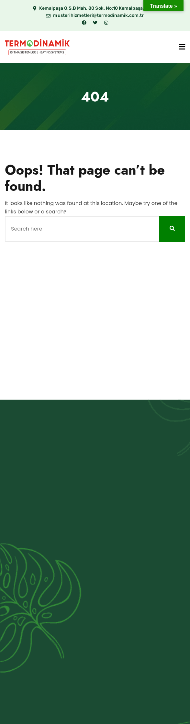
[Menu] (182, 47)
